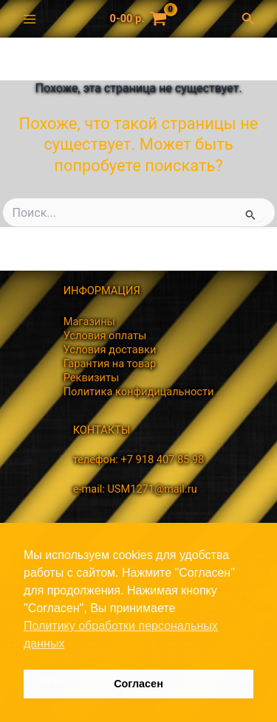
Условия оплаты (105, 335)
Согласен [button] (138, 684)
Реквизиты (92, 377)
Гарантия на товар (110, 363)
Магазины (89, 321)
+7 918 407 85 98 (162, 459)
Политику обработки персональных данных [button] (121, 634)
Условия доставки (110, 349)
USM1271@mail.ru (151, 489)
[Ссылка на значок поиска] (252, 19)
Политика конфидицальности (139, 391)
